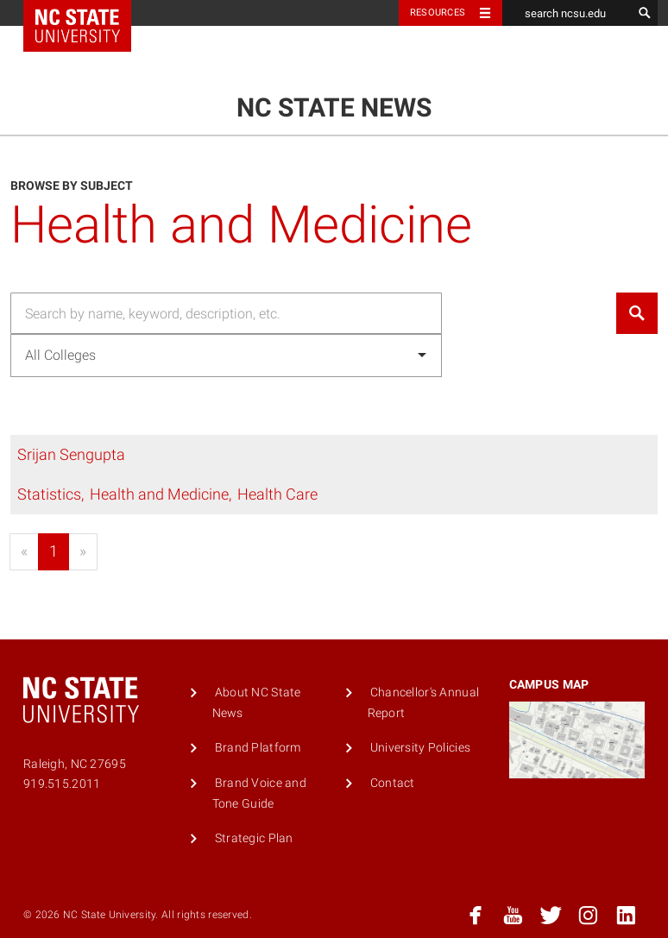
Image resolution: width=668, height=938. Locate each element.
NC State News (334, 107)
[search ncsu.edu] (567, 13)
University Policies (420, 747)
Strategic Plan (254, 838)
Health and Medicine (159, 494)
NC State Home (88, 13)
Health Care (277, 494)
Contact (392, 783)
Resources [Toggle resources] (437, 12)
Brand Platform (258, 747)
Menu (610, 58)
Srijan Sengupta (71, 454)
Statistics (49, 494)
